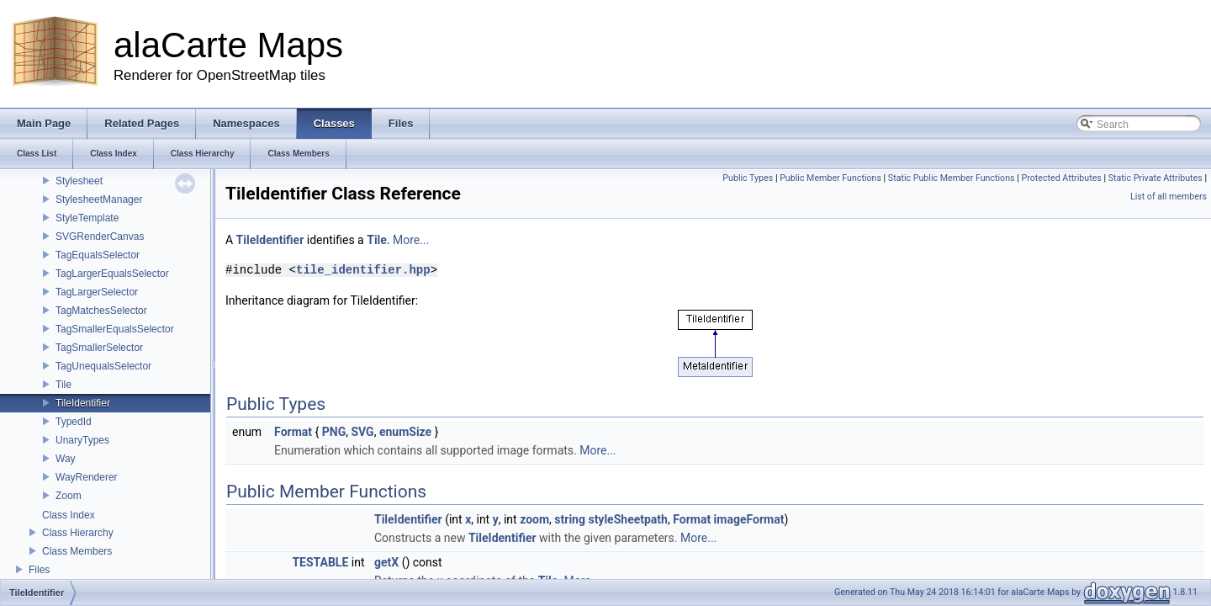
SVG (362, 432)
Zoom (69, 496)
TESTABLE (320, 562)
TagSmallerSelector (99, 348)
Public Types (747, 178)
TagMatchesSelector (101, 310)
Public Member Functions (830, 178)
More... (411, 240)
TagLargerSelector (97, 292)
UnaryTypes (82, 440)
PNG (334, 432)
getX (386, 562)
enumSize (405, 432)
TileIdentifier (83, 403)
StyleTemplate (87, 218)
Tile (63, 385)
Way (66, 459)
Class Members (77, 551)
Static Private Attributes (1155, 178)
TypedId (74, 422)
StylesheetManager (99, 199)
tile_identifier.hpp (363, 270)
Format (293, 432)
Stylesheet (79, 181)
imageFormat (749, 519)
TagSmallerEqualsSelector (115, 329)
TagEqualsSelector (98, 255)
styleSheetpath (628, 519)
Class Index (68, 515)
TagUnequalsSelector (103, 366)
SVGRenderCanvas (100, 236)
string (569, 519)
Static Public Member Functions (951, 178)
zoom (534, 519)
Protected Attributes (1061, 178)
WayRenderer (87, 477)
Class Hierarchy (78, 533)
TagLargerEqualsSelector (112, 273)
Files (39, 570)
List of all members (1168, 196)
